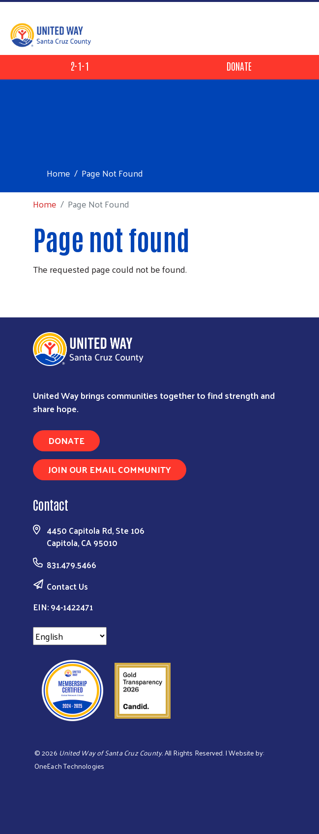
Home (58, 173)
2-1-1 (79, 65)
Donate (239, 65)
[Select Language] (70, 636)
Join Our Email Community (109, 469)
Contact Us (67, 586)
